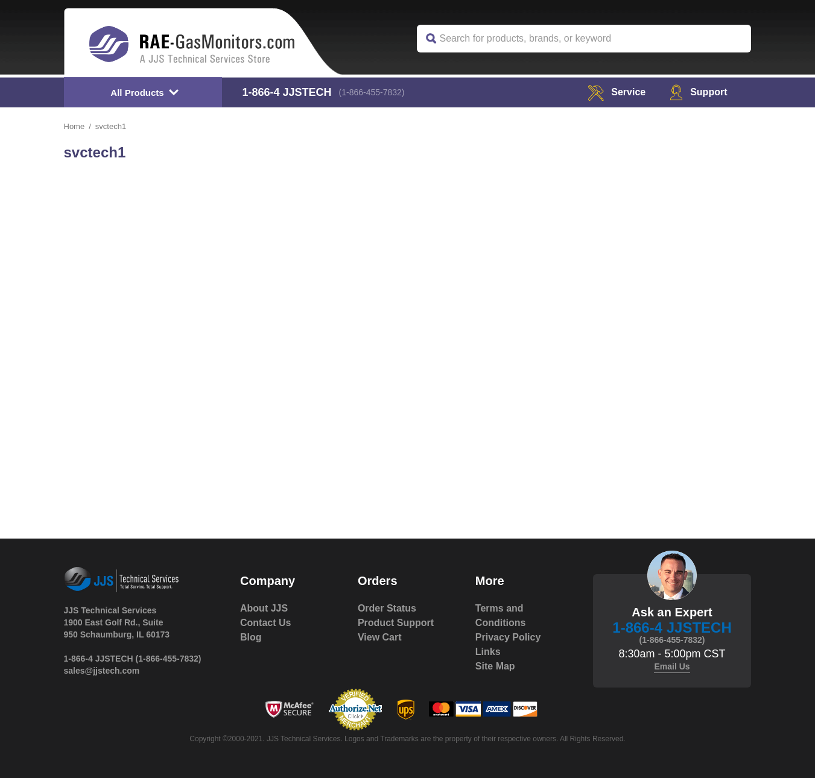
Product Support (396, 623)
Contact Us (265, 623)
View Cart (380, 637)
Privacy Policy (508, 637)
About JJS (264, 608)
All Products (136, 92)
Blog (251, 637)
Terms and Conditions (500, 615)
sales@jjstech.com (102, 670)
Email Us (672, 666)
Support (698, 92)
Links (488, 652)
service (616, 92)
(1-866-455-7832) (372, 92)
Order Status (387, 608)
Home (74, 126)
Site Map (495, 666)
